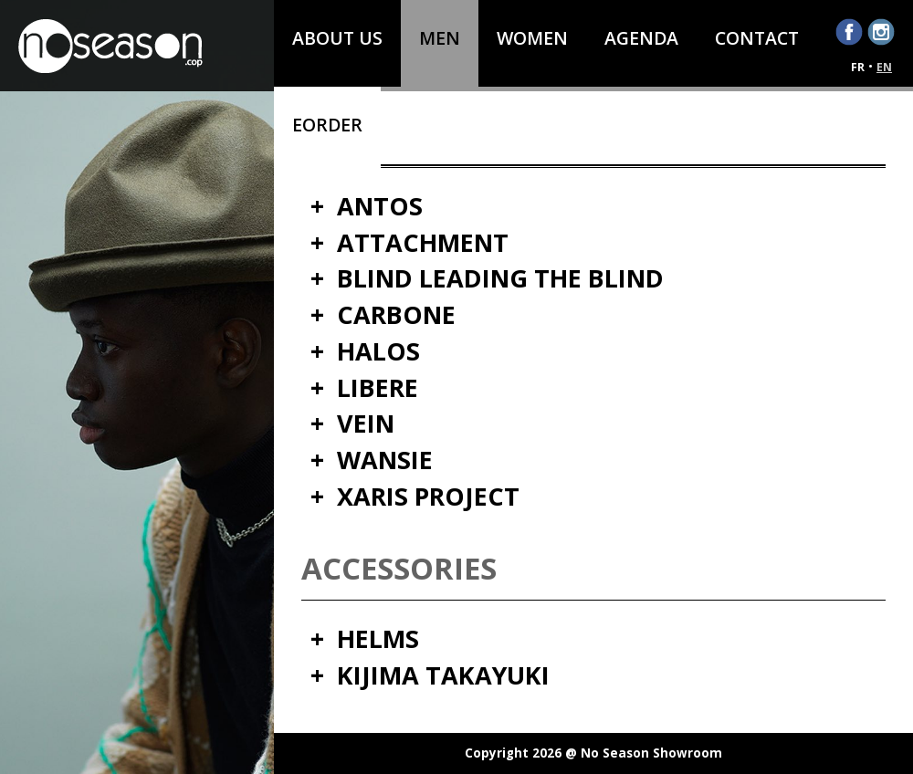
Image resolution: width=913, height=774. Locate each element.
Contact (757, 38)
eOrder (327, 124)
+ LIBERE (364, 388)
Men (439, 38)
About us (337, 38)
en (884, 67)
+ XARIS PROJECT (414, 497)
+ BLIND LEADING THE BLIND (487, 278)
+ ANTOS (366, 206)
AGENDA (641, 38)
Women (532, 38)
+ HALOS (365, 351)
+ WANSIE (371, 460)
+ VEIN (352, 424)
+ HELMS (364, 639)
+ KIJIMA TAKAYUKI (430, 675)
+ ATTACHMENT (409, 243)
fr (858, 67)
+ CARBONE (383, 315)
